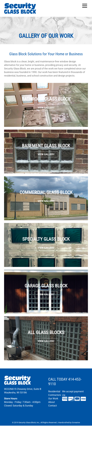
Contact (52, 405)
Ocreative (76, 422)
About (51, 402)
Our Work (53, 398)
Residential (54, 391)
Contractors (54, 395)
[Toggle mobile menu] (85, 5)
